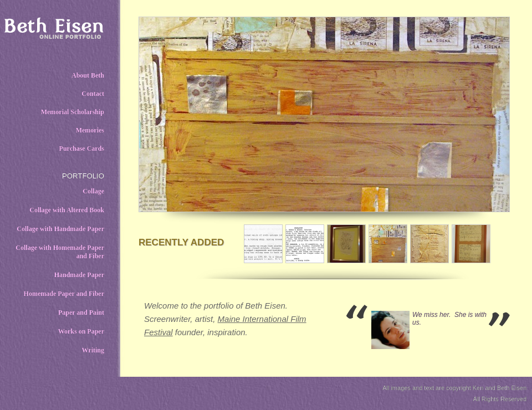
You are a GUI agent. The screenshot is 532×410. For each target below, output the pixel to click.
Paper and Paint (81, 312)
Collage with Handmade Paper (60, 229)
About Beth (87, 75)
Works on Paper (81, 331)
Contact (92, 94)
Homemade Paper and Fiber (64, 294)
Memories (90, 130)
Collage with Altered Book (66, 210)
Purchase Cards (81, 148)
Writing (93, 350)
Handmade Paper (79, 275)
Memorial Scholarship (72, 112)
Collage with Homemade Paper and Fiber (60, 252)
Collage (93, 191)
